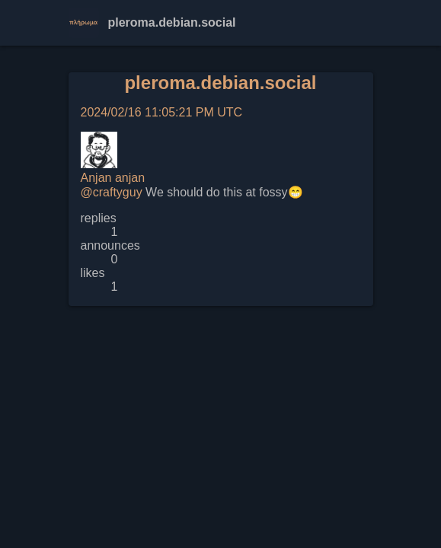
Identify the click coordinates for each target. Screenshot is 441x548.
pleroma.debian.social (220, 82)
